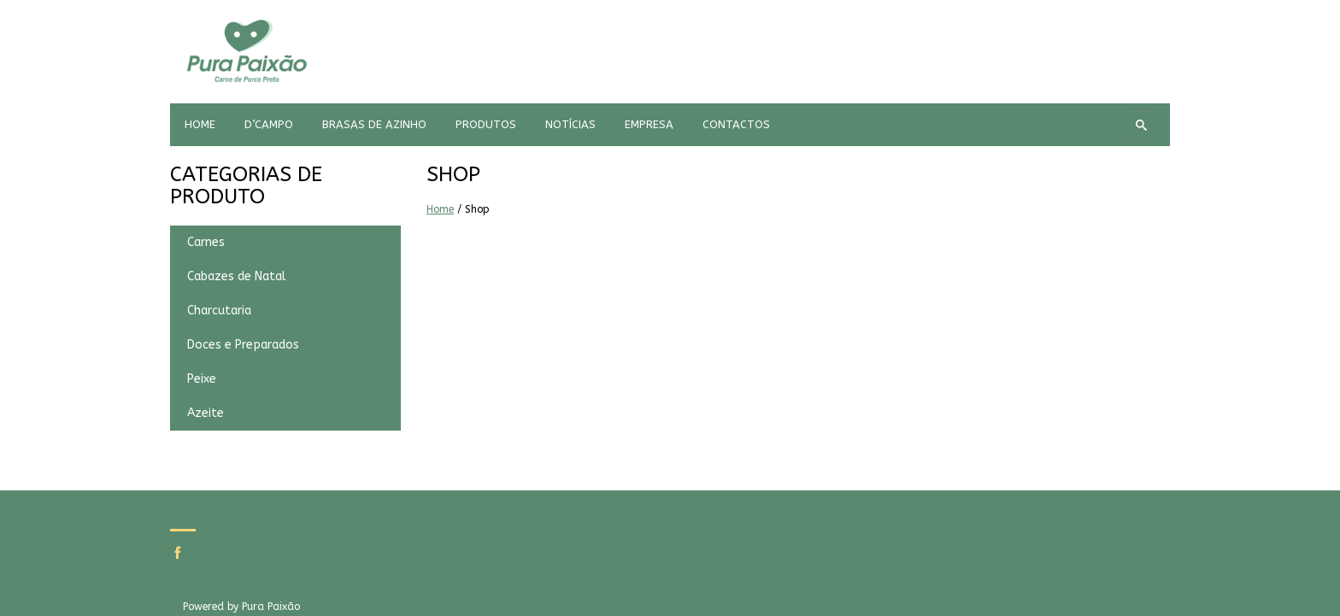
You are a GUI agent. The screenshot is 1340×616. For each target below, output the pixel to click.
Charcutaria (219, 310)
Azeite (205, 413)
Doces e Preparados (243, 344)
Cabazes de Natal (236, 276)
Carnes (206, 242)
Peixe (201, 379)
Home (440, 209)
